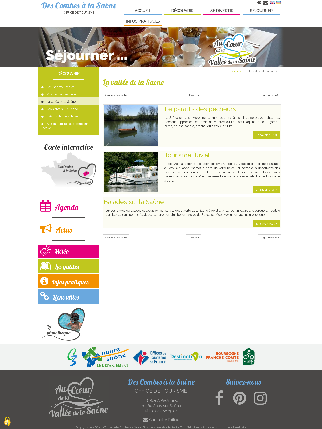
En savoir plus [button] (266, 135)
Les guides (59, 266)
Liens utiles (59, 296)
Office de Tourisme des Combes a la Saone (118, 427)
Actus (56, 228)
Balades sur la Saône (134, 201)
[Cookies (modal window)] (7, 421)
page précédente (116, 94)
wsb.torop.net (223, 427)
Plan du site (239, 427)
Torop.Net (185, 427)
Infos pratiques (64, 281)
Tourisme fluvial (187, 155)
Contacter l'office (161, 419)
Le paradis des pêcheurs (200, 109)
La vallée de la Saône (58, 101)
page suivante (270, 94)
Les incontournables (58, 87)
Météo (54, 251)
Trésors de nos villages (60, 116)
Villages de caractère (58, 94)
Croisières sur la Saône (59, 109)
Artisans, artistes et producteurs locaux (65, 126)
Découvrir (237, 71)
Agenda (59, 206)
